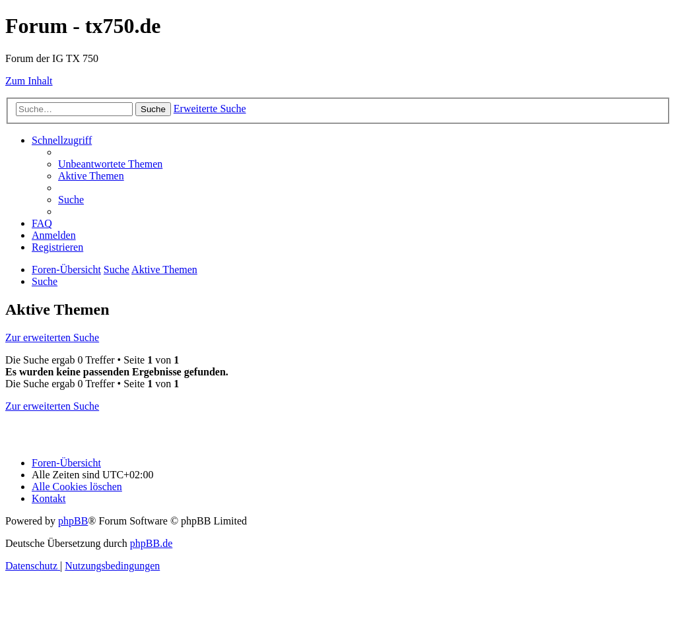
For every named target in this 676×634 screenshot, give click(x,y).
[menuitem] (110, 164)
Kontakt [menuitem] (49, 498)
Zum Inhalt (29, 80)
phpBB (73, 520)
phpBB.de (151, 543)
